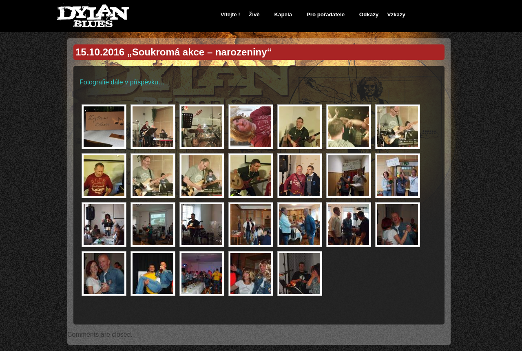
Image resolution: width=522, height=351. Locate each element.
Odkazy (368, 14)
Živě (254, 14)
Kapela (283, 14)
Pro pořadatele (326, 14)
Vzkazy (396, 14)
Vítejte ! (230, 14)
